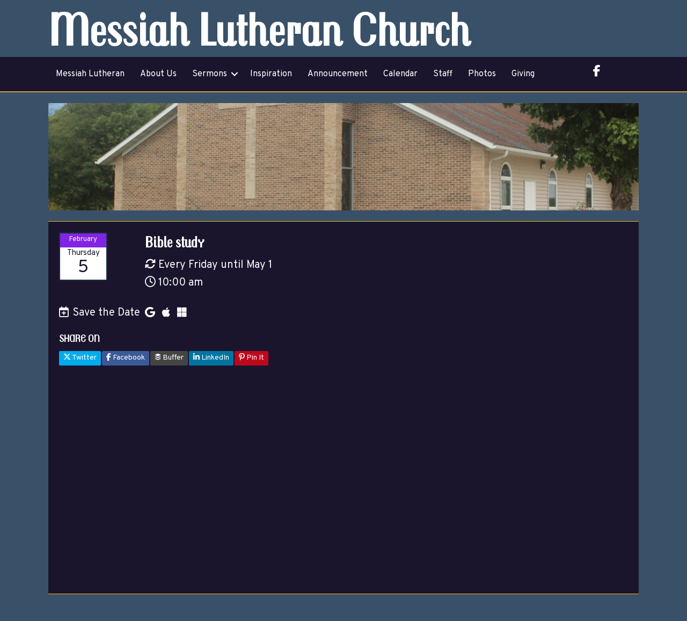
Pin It (251, 357)
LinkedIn (211, 357)
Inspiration (271, 74)
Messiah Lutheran (90, 74)
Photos (482, 74)
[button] (234, 74)
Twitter (80, 357)
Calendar (400, 74)
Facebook (125, 357)
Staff (442, 74)
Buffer (169, 357)
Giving (523, 74)
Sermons (209, 74)
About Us (158, 74)
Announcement (338, 74)
